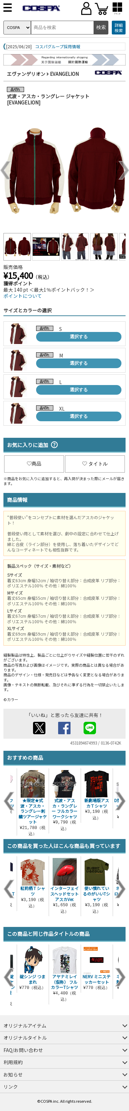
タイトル (95, 463)
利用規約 (13, 1062)
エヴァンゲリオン (26, 73)
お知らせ (13, 1074)
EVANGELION (64, 73)
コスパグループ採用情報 (57, 46)
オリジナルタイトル (25, 1037)
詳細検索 (119, 27)
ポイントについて (22, 295)
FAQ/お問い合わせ (23, 1050)
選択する (79, 336)
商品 (34, 463)
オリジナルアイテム (24, 1025)
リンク (10, 1086)
